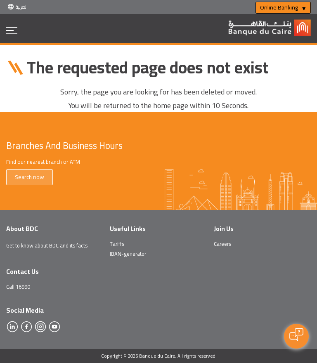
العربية (22, 6)
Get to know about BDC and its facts (47, 245)
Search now (29, 177)
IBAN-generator (128, 254)
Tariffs (117, 244)
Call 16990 (18, 287)
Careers (222, 244)
